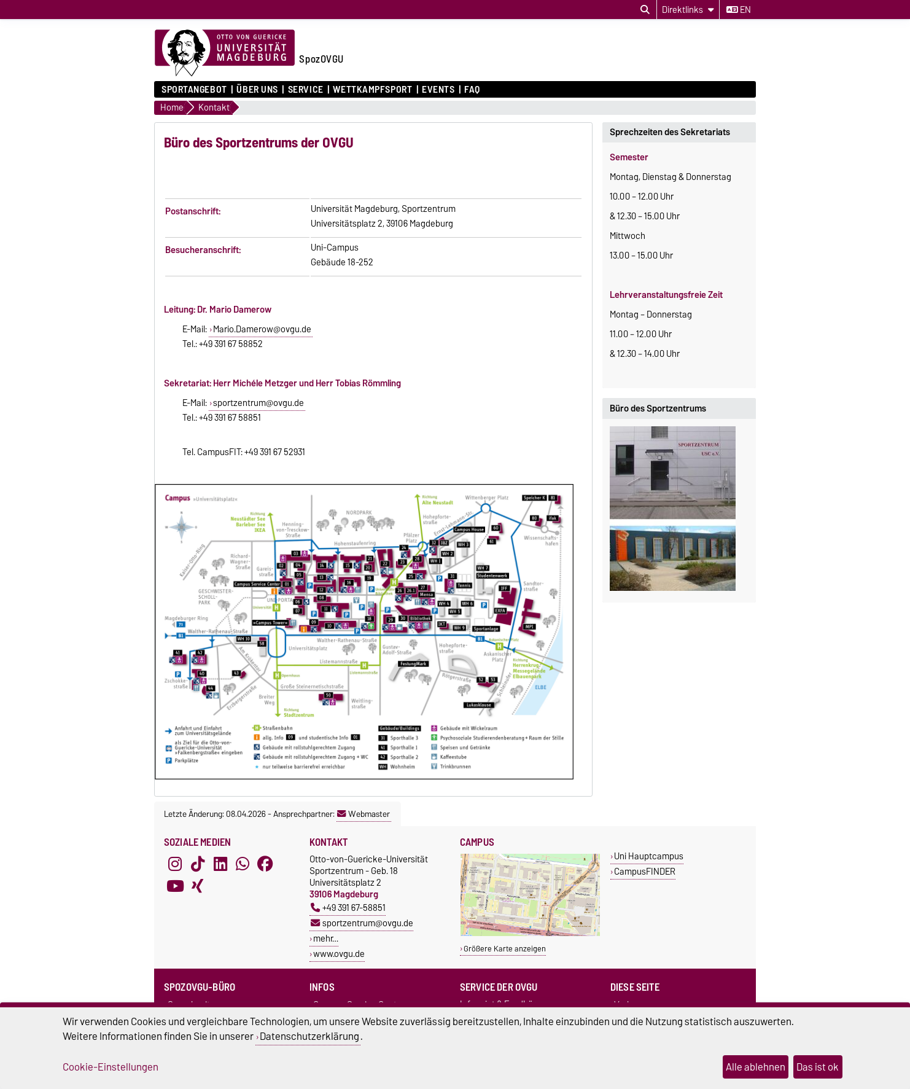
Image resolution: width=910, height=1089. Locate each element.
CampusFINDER (644, 871)
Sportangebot (194, 89)
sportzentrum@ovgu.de (258, 403)
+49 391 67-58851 (348, 907)
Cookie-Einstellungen (110, 1066)
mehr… (325, 938)
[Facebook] (265, 864)
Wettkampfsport (372, 89)
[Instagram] (175, 864)
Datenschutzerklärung (309, 1036)
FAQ (472, 89)
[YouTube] (175, 886)
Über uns (257, 89)
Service (306, 89)
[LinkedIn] (220, 864)
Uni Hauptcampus (648, 856)
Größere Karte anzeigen (505, 948)
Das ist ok (817, 1066)
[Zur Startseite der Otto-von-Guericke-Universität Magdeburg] (224, 53)
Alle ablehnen (755, 1066)
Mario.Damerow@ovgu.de (262, 329)
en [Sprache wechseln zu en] (738, 9)
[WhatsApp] (242, 864)
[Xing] (198, 886)
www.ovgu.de (339, 953)
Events (438, 89)
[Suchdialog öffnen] (645, 9)
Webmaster (363, 813)
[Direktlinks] (688, 9)
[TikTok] (198, 864)
